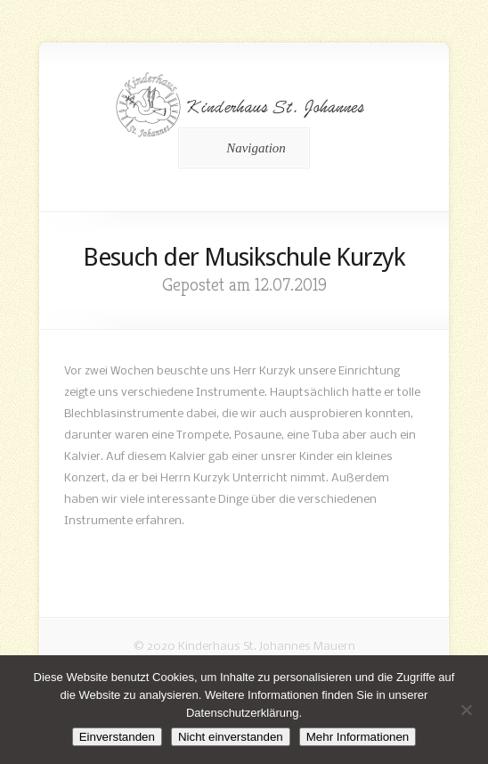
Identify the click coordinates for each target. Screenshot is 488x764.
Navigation (241, 148)
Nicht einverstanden (230, 736)
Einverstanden (117, 736)
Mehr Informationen (358, 736)
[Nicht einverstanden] (466, 710)
